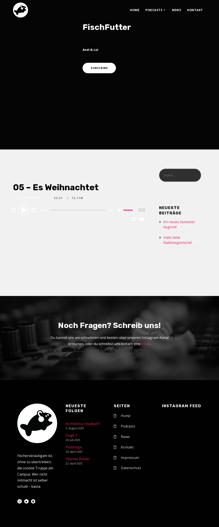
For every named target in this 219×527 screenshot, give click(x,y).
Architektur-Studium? (83, 423)
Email (145, 343)
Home (134, 10)
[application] (77, 210)
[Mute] (120, 210)
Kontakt (195, 10)
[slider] (77, 210)
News (176, 10)
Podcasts (153, 10)
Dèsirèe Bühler (78, 459)
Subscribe (99, 68)
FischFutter (107, 27)
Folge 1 (71, 435)
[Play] (24, 210)
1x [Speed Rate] (142, 210)
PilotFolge (74, 447)
